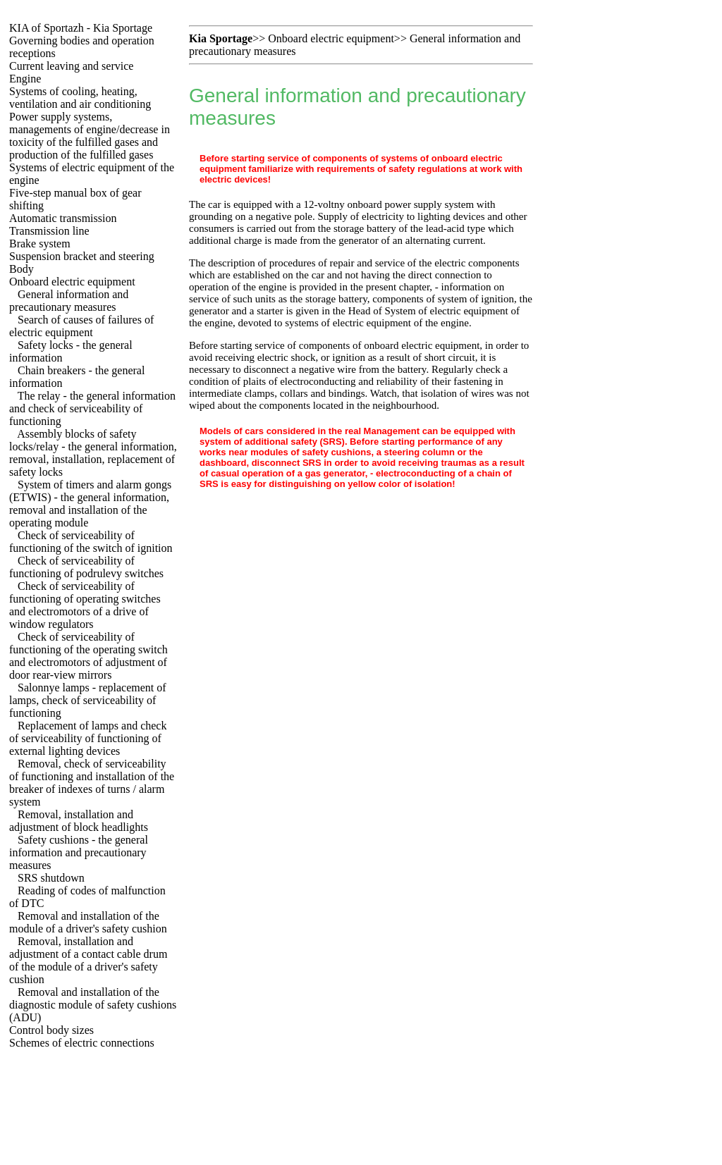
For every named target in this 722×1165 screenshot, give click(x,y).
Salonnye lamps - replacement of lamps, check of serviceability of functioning (87, 700)
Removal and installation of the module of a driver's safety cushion (88, 922)
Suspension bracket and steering (81, 256)
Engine (25, 79)
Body (21, 269)
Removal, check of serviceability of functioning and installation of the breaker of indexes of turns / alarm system (91, 783)
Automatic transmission (62, 218)
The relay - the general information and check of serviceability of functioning (92, 408)
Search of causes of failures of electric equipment (81, 326)
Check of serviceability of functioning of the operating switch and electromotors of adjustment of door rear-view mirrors (88, 656)
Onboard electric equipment (72, 282)
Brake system (40, 243)
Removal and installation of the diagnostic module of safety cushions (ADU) (92, 1004)
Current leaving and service (71, 66)
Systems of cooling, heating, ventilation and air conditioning (80, 97)
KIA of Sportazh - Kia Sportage (80, 28)
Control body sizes (51, 1030)
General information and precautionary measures (68, 300)
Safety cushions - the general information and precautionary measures (78, 852)
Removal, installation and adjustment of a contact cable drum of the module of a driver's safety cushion (88, 960)
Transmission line (49, 231)
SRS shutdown (51, 878)
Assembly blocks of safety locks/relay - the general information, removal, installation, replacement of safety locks (93, 453)
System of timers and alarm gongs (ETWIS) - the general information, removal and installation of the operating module (90, 504)
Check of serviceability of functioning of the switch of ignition (91, 541)
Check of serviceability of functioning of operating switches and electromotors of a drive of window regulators (85, 605)
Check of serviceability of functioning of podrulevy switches (86, 567)
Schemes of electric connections (81, 1043)
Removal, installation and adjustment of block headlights (78, 820)
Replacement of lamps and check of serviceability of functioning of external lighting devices (87, 738)
